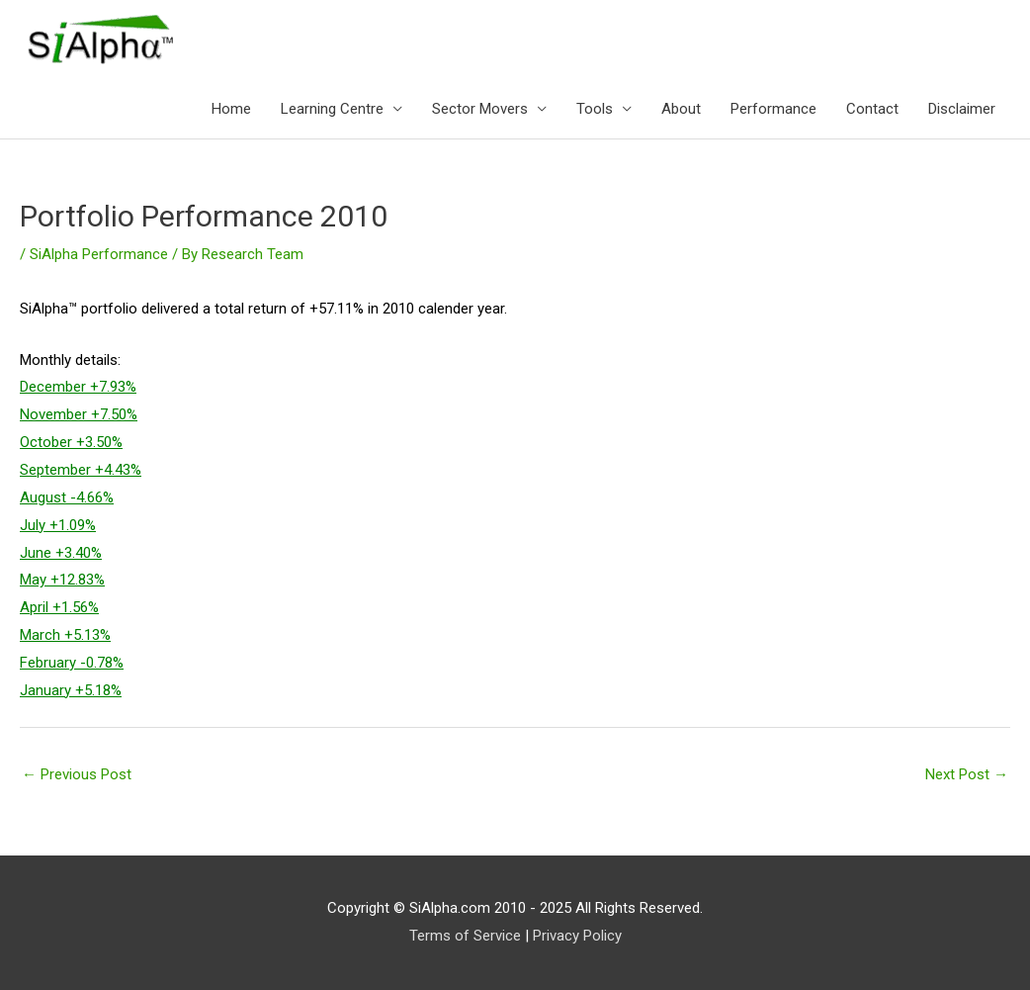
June (35, 553)
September (55, 470)
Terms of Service (465, 936)
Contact (872, 109)
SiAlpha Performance (99, 254)
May (33, 579)
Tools (594, 109)
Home (231, 109)
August (43, 497)
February (48, 663)
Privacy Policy (577, 936)
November (53, 414)
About (681, 109)
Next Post (966, 774)
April (34, 607)
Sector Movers (480, 109)
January (45, 690)
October (46, 442)
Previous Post (76, 774)
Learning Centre (332, 109)
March (40, 635)
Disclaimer (961, 109)
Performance (773, 109)
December (53, 387)
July (32, 525)
